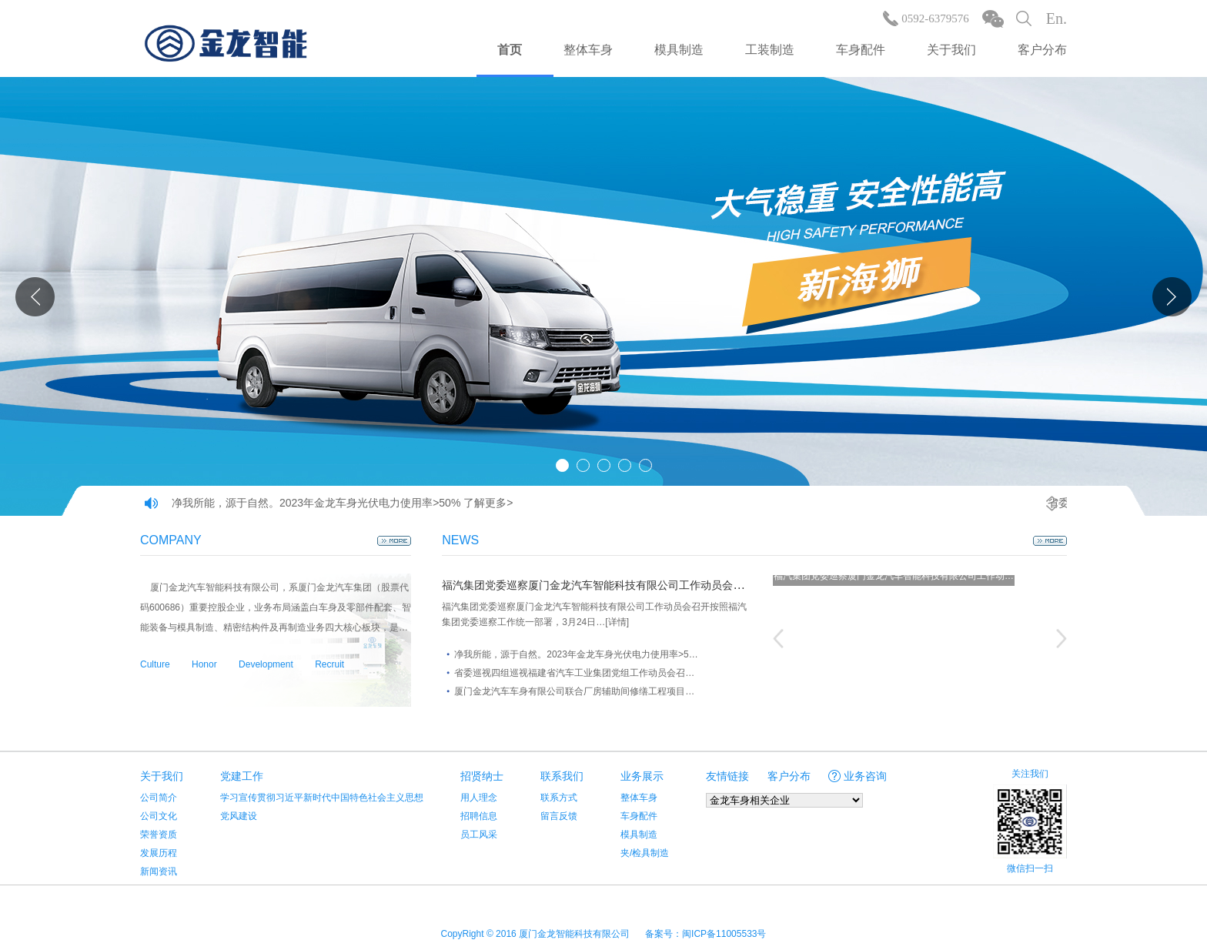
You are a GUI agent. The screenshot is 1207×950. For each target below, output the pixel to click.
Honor (204, 664)
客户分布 (1042, 49)
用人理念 (478, 797)
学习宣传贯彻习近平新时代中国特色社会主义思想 (321, 797)
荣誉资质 (158, 834)
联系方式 (558, 797)
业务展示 (642, 776)
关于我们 (951, 49)
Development (266, 664)
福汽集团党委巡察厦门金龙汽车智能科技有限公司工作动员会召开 (598, 585)
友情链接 (727, 776)
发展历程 (158, 853)
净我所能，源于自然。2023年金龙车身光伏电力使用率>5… (575, 654)
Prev (35, 296)
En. (1056, 18)
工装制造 (769, 49)
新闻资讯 (158, 871)
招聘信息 (478, 816)
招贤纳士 (481, 776)
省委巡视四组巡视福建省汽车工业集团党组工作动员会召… (574, 672)
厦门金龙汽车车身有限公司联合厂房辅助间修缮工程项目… (574, 691)
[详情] (617, 622)
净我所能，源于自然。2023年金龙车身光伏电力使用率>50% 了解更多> (342, 503)
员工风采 (478, 834)
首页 (509, 49)
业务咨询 (865, 776)
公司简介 (158, 797)
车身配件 (860, 49)
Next (1172, 296)
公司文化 (158, 816)
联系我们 (561, 776)
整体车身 (588, 49)
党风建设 (238, 816)
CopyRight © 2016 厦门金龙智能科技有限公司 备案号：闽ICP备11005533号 (604, 933)
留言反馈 (558, 816)
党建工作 (241, 776)
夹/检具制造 (644, 853)
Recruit (329, 664)
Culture (155, 664)
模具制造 (679, 49)
